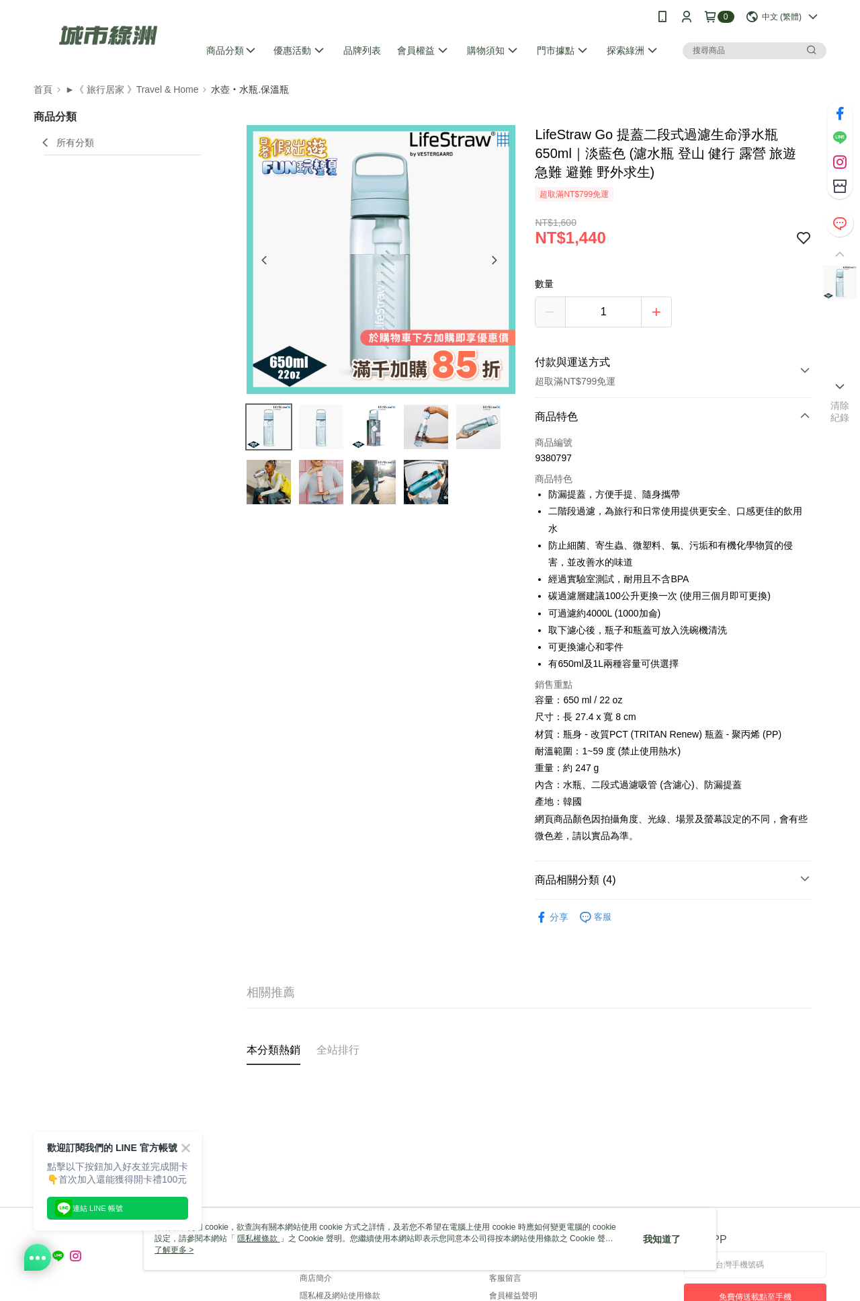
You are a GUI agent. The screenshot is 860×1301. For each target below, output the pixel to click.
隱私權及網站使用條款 (340, 1295)
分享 (551, 917)
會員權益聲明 (513, 1295)
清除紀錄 (840, 411)
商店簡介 (316, 1278)
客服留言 (505, 1278)
